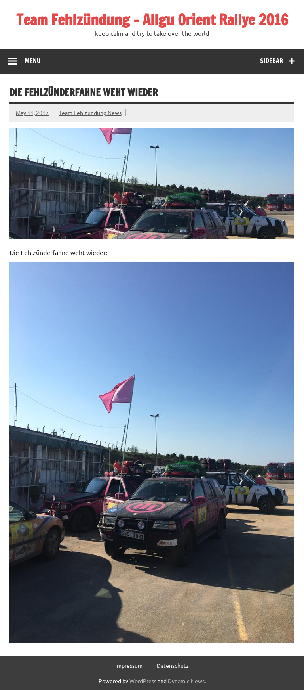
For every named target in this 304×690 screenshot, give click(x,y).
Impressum (128, 665)
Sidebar (271, 60)
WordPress (142, 680)
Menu (32, 60)
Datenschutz (173, 665)
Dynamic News (186, 680)
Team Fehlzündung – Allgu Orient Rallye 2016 (152, 20)
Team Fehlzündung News (90, 112)
